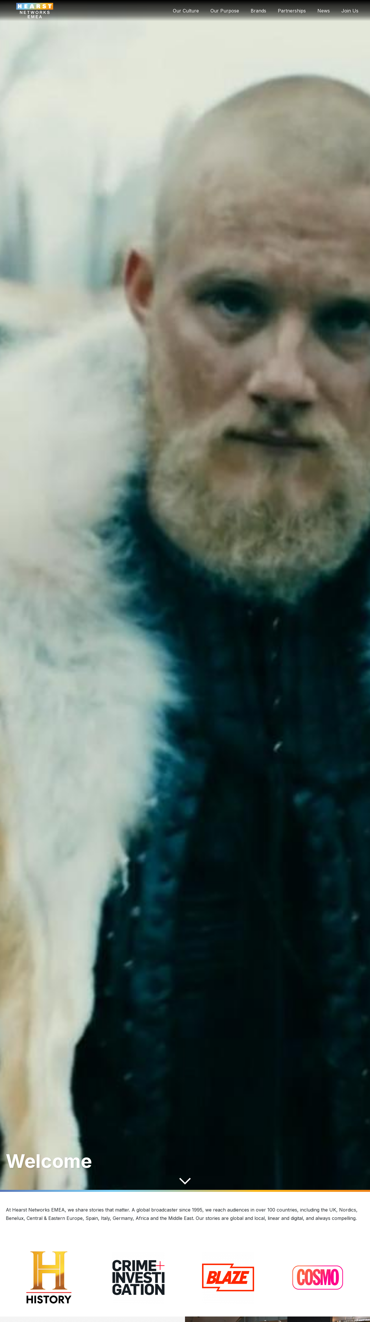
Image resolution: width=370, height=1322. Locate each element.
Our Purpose (224, 11)
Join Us (349, 11)
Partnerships (292, 11)
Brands (258, 11)
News (323, 11)
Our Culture (186, 11)
